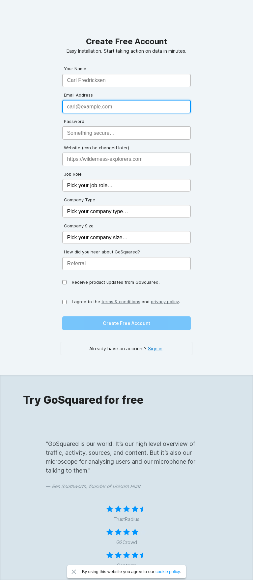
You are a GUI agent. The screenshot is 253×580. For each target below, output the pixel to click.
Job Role (73, 174)
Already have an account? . (126, 348)
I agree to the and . (126, 301)
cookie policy (167, 571)
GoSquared (126, 18)
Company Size (79, 225)
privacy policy (165, 301)
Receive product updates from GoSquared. (116, 282)
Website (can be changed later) (96, 147)
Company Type (79, 199)
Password (74, 121)
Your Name (75, 68)
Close (73, 571)
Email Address (78, 95)
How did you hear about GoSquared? (102, 251)
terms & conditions (120, 301)
